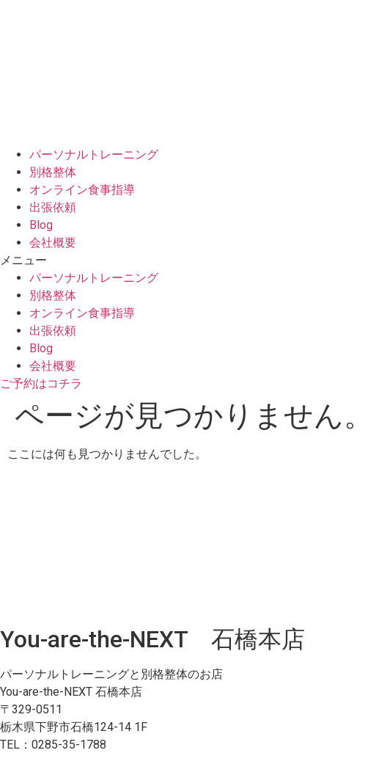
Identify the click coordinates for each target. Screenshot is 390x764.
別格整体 (52, 172)
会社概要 (52, 243)
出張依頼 (52, 207)
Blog (41, 225)
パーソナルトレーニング (93, 154)
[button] (195, 260)
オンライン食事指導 (82, 190)
